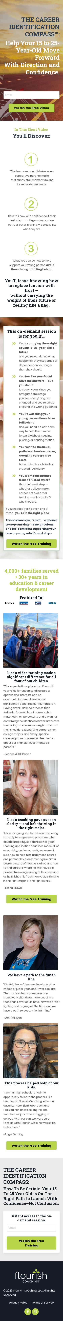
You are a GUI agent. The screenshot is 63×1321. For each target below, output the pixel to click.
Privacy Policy (18, 1303)
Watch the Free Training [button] (31, 544)
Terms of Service (42, 1303)
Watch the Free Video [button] (31, 108)
